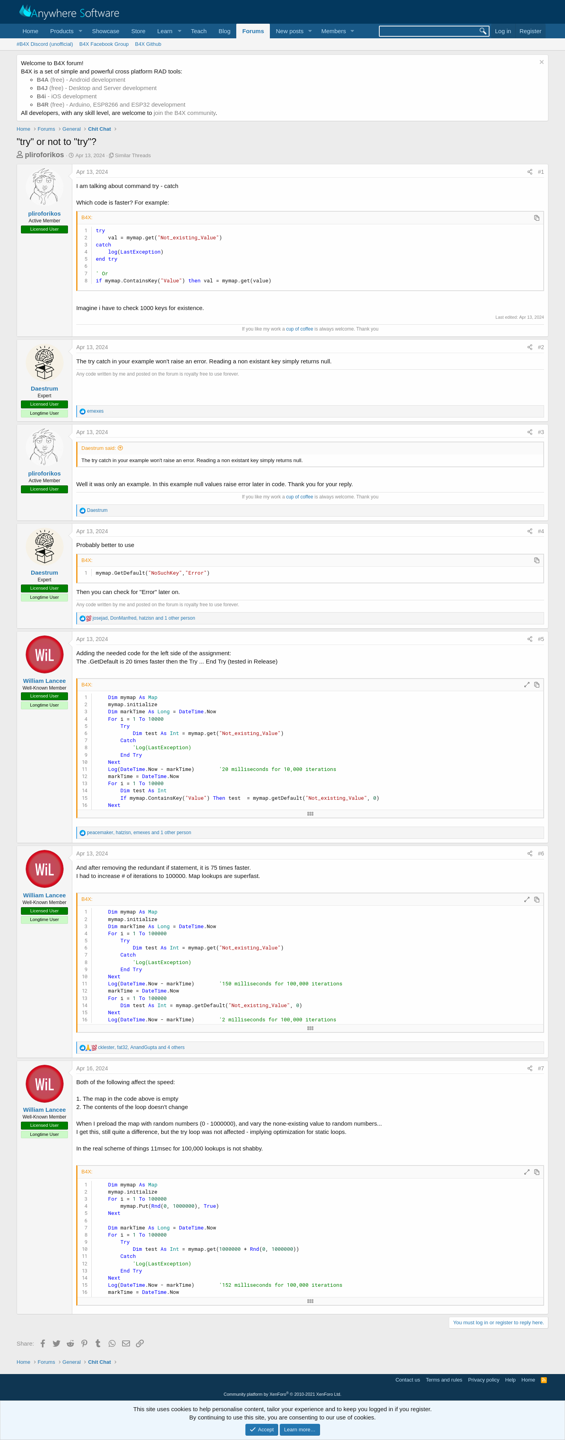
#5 (541, 639)
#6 (541, 853)
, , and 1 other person (143, 618)
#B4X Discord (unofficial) (45, 44)
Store (138, 31)
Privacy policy (483, 1380)
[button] (65, 31)
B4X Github (148, 44)
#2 (541, 347)
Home (30, 31)
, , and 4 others (141, 1047)
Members (333, 31)
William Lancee (44, 680)
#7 (541, 1068)
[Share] (530, 172)
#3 (541, 432)
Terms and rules (444, 1380)
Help (510, 1380)
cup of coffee (299, 329)
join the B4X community (184, 112)
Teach (199, 31)
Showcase (105, 31)
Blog (224, 31)
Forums (253, 31)
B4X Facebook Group (104, 44)
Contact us (408, 1380)
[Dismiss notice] (540, 63)
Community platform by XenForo (282, 1394)
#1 (541, 172)
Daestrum (44, 388)
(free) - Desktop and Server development (97, 88)
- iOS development (67, 96)
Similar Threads (133, 155)
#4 (541, 531)
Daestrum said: (98, 448)
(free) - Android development (81, 79)
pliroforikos (44, 155)
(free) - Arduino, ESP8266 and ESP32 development (111, 104)
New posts (289, 31)
